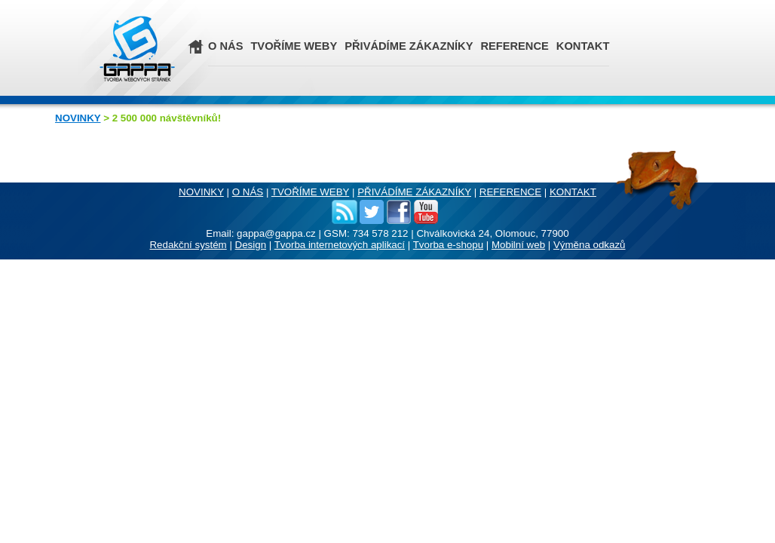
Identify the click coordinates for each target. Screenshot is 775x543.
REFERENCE (514, 46)
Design (251, 244)
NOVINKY (77, 118)
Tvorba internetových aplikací (339, 244)
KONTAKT (583, 46)
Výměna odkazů (589, 244)
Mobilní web (518, 244)
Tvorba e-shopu (448, 244)
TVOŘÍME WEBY (293, 46)
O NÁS (225, 46)
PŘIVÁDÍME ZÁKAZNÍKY (409, 46)
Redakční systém (187, 244)
